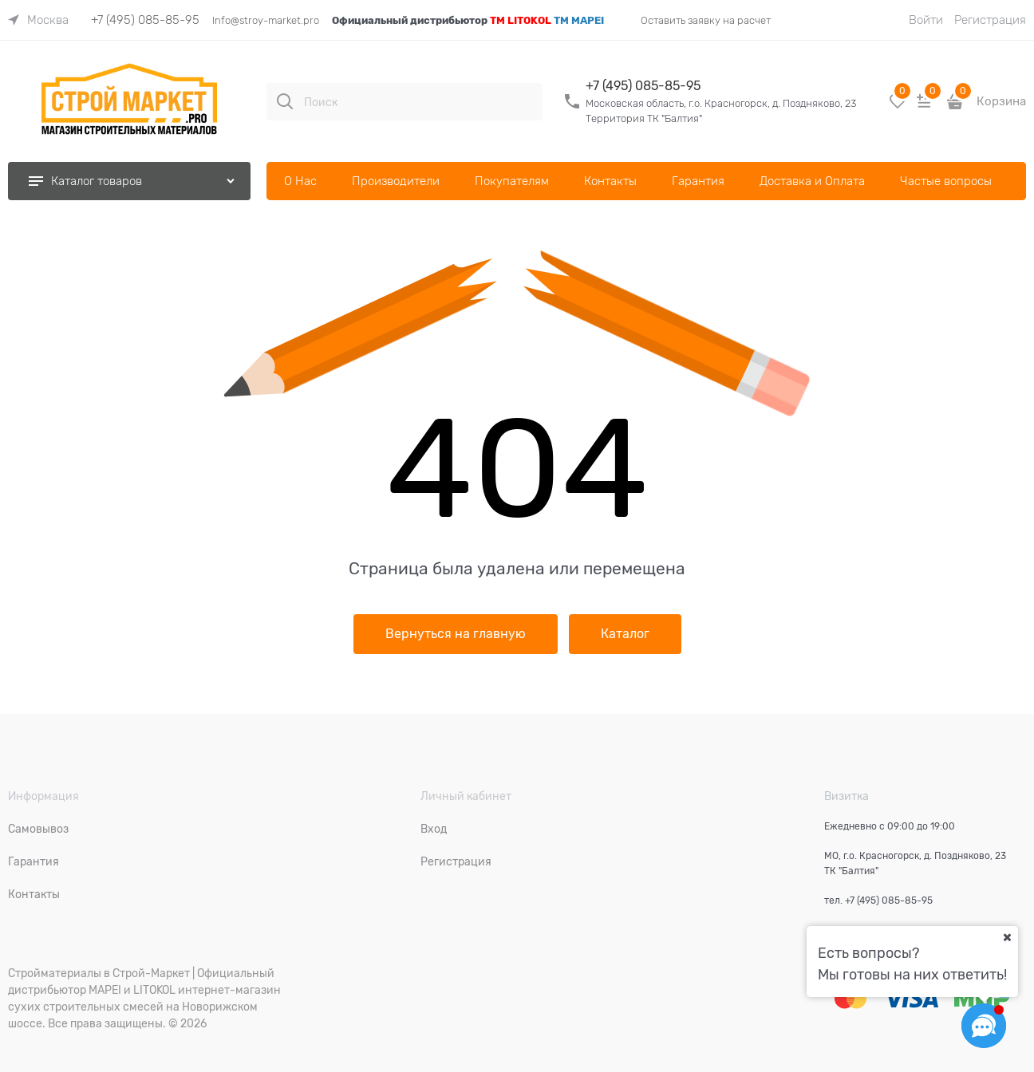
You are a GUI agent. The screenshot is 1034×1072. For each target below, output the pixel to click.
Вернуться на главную (455, 634)
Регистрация (990, 20)
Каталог (625, 634)
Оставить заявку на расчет (706, 20)
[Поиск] (284, 101)
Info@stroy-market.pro (265, 20)
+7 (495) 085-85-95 (145, 20)
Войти (926, 20)
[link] (38, 20)
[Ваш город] (1007, 937)
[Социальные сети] (983, 1025)
